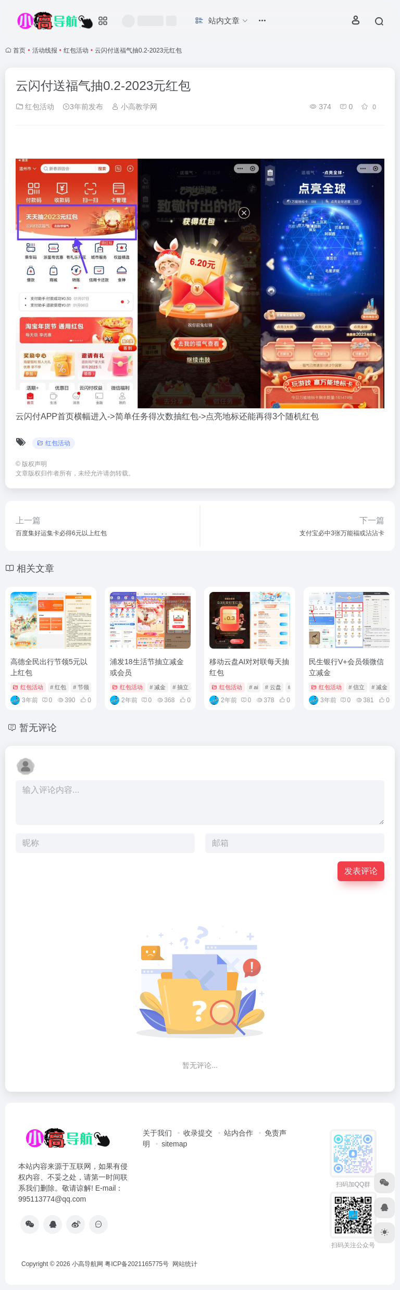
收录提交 (198, 1133)
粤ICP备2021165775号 (137, 1264)
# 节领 (81, 687)
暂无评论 (38, 728)
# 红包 (58, 687)
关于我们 (157, 1133)
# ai (253, 687)
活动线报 (44, 50)
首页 (19, 50)
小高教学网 (134, 106)
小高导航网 (87, 1264)
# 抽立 (180, 687)
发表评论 (361, 871)
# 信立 (356, 687)
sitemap (174, 1144)
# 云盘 (273, 687)
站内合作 (238, 1133)
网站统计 (184, 1264)
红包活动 (76, 50)
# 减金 (157, 687)
